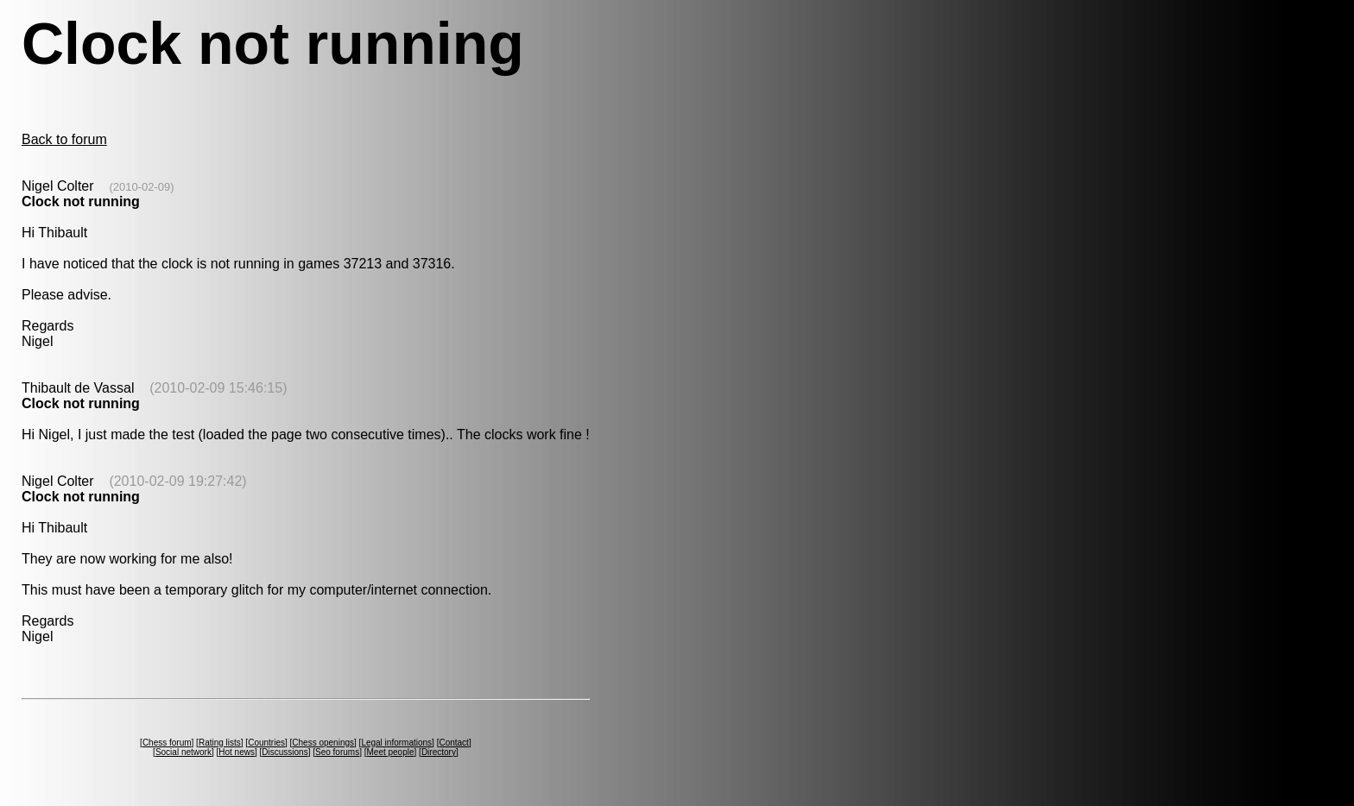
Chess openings (323, 742)
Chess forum (167, 742)
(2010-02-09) (141, 186)
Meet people (390, 752)
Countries (266, 742)
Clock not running (81, 201)
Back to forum (64, 139)
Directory (438, 752)
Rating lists (220, 742)
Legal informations (396, 742)
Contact (453, 742)
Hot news (236, 752)
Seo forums (337, 752)
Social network (183, 752)
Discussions (284, 752)
